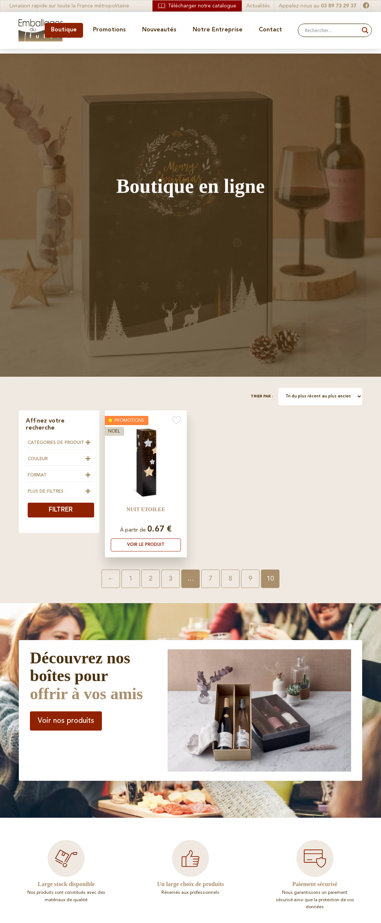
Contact (270, 30)
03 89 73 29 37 (338, 5)
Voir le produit (146, 545)
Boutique (64, 30)
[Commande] (320, 396)
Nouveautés (159, 30)
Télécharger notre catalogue (197, 5)
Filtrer (61, 510)
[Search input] (331, 30)
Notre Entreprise (218, 30)
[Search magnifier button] (365, 30)
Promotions (109, 30)
